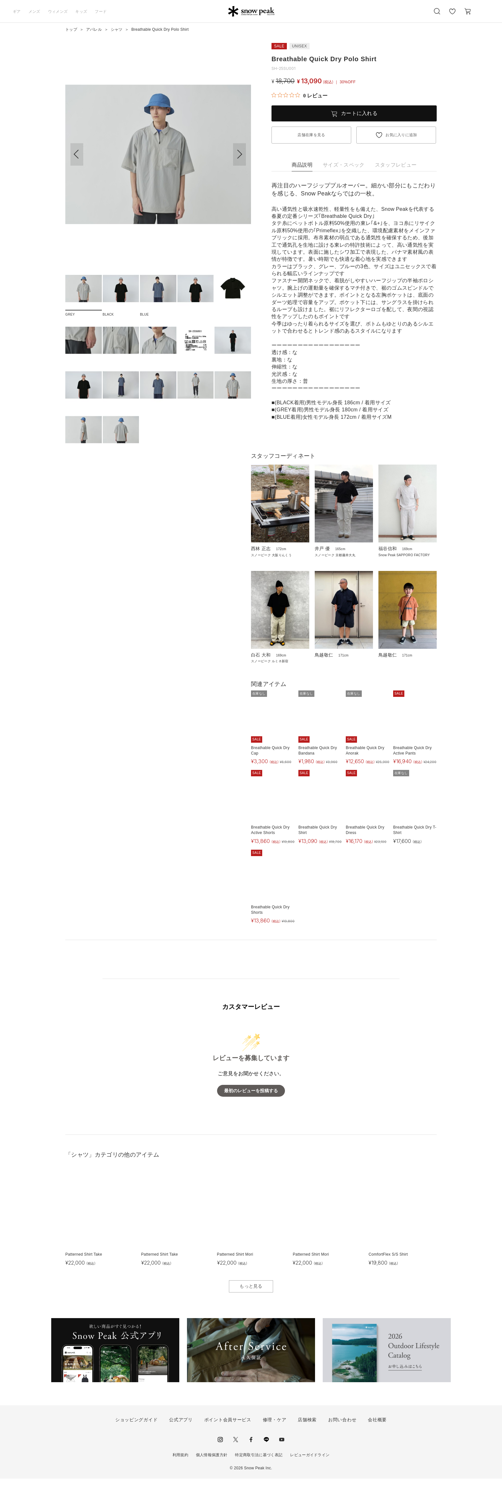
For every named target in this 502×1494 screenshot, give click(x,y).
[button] (239, 154)
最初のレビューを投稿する (251, 1105)
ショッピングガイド (136, 1434)
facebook (251, 1455)
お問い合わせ (342, 1434)
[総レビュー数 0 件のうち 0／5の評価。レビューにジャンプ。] (299, 95)
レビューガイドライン (309, 1470)
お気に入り (452, 14)
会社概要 (377, 1434)
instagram (220, 1455)
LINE (266, 1455)
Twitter (236, 1455)
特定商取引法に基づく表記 (258, 1470)
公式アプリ (181, 1434)
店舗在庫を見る (311, 135)
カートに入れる (359, 113)
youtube (282, 1455)
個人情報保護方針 (212, 1470)
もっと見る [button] (251, 1301)
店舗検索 (307, 1434)
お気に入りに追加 (401, 135)
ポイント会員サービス (227, 1434)
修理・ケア (275, 1434)
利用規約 (180, 1470)
